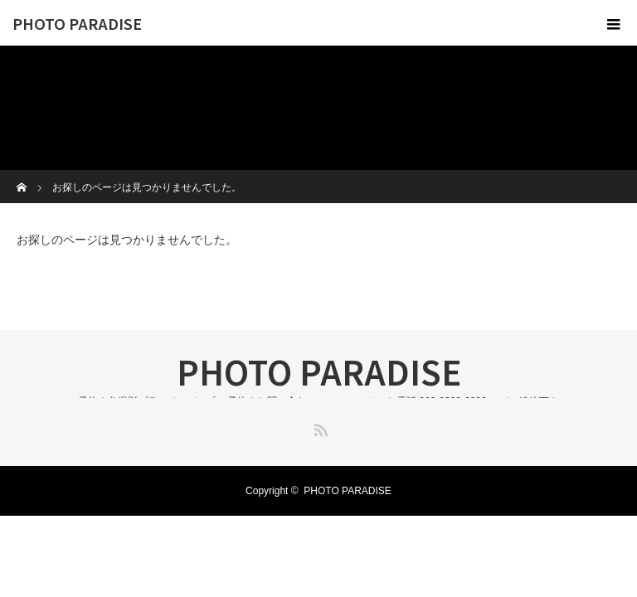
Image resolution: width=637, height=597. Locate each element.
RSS (318, 427)
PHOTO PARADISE (77, 23)
